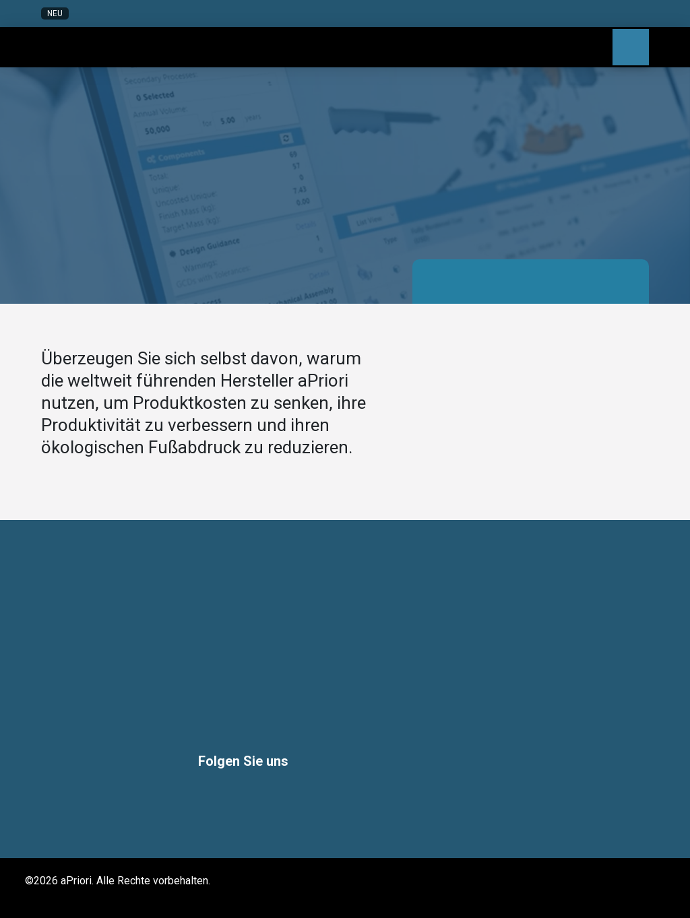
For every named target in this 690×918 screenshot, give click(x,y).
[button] (537, 13)
